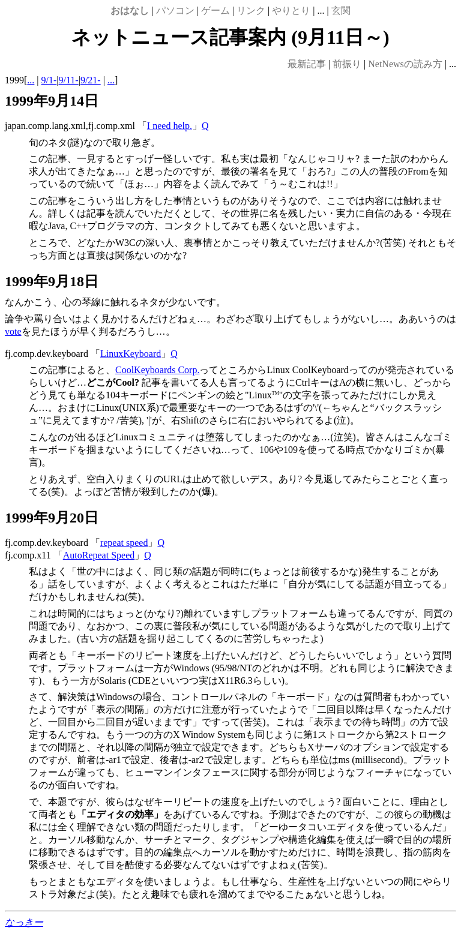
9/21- (90, 80)
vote (13, 331)
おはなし (129, 10)
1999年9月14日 (51, 101)
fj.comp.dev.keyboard (46, 354)
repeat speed (124, 542)
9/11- (69, 80)
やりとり (291, 10)
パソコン (175, 10)
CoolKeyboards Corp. (157, 370)
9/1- (49, 80)
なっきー (24, 922)
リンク (251, 10)
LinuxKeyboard (130, 354)
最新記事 (307, 64)
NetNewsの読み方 (405, 64)
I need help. (169, 126)
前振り (347, 64)
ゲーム (215, 10)
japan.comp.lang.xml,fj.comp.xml (70, 126)
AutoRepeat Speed (99, 555)
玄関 (341, 10)
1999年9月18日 (51, 281)
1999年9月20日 (51, 517)
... (30, 80)
